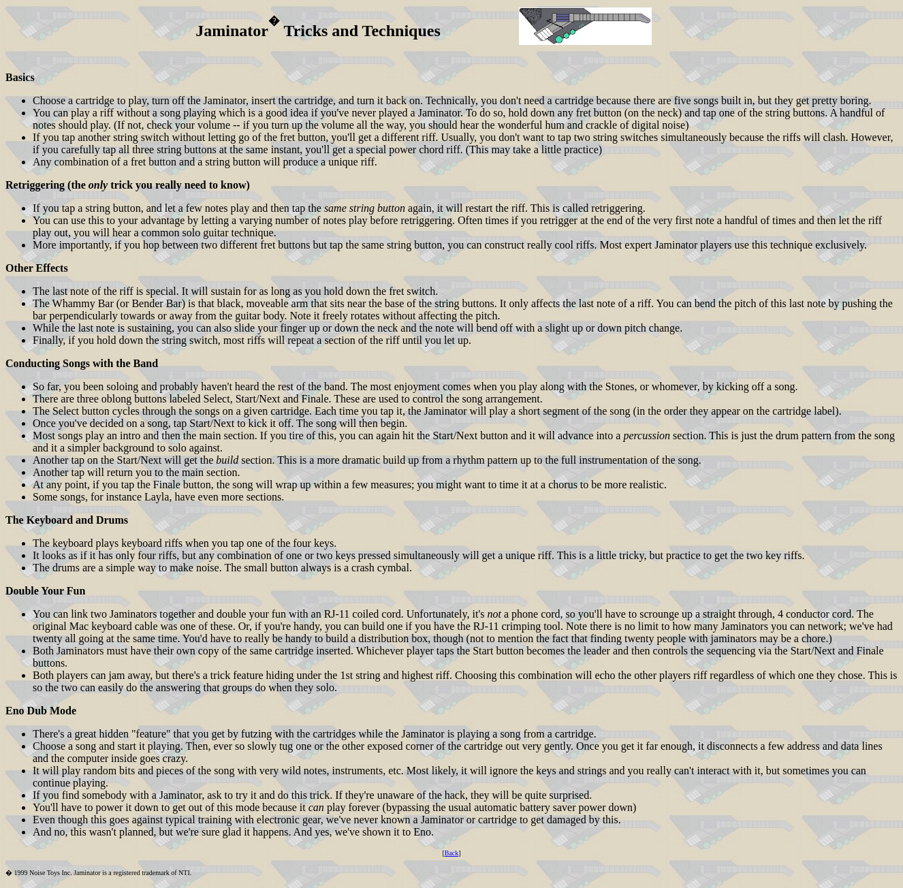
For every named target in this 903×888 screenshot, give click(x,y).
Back (452, 853)
